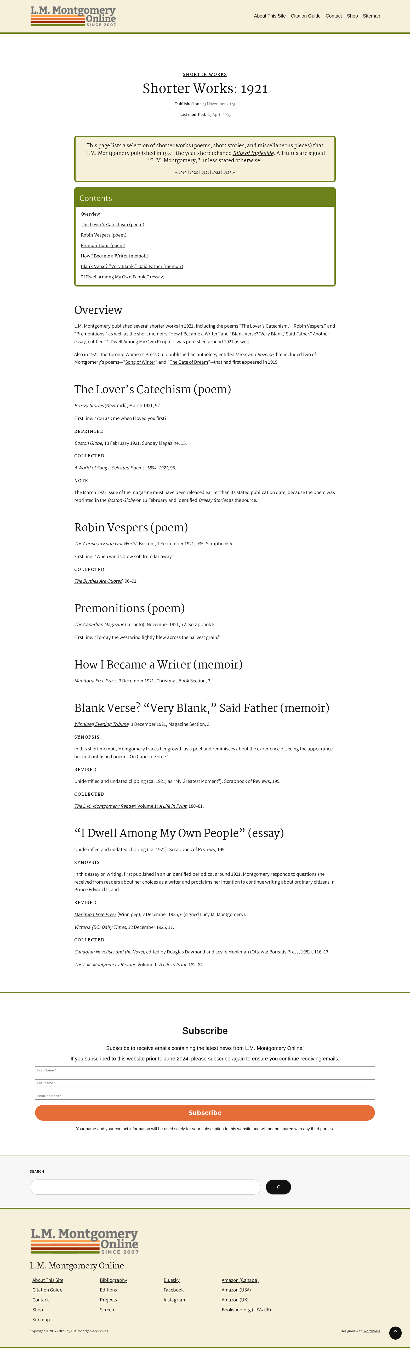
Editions (108, 1289)
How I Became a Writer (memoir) (115, 256)
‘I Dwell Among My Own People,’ (140, 341)
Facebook (174, 1289)
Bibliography (113, 1280)
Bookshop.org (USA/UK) (246, 1309)
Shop (37, 1309)
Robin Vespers (308, 325)
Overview (90, 214)
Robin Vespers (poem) (103, 235)
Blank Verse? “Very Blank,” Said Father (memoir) (132, 266)
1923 (227, 173)
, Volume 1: (130, 805)
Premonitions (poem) (103, 245)
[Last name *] (205, 1083)
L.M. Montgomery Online (77, 1266)
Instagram (174, 1299)
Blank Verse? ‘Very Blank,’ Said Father (270, 333)
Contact (40, 1299)
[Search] (278, 1187)
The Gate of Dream (189, 361)
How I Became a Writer (194, 333)
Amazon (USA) (236, 1289)
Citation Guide (47, 1289)
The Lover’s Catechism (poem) (112, 224)
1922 (216, 173)
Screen (107, 1309)
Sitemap (41, 1319)
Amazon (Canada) (240, 1280)
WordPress (371, 1331)
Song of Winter (140, 361)
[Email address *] (205, 1096)
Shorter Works (205, 74)
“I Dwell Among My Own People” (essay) (122, 277)
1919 (183, 173)
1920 (194, 173)
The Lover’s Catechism (264, 325)
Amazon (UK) (235, 1299)
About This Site (47, 1280)
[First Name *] (205, 1070)
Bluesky (172, 1280)
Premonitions (90, 333)
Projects (108, 1299)
